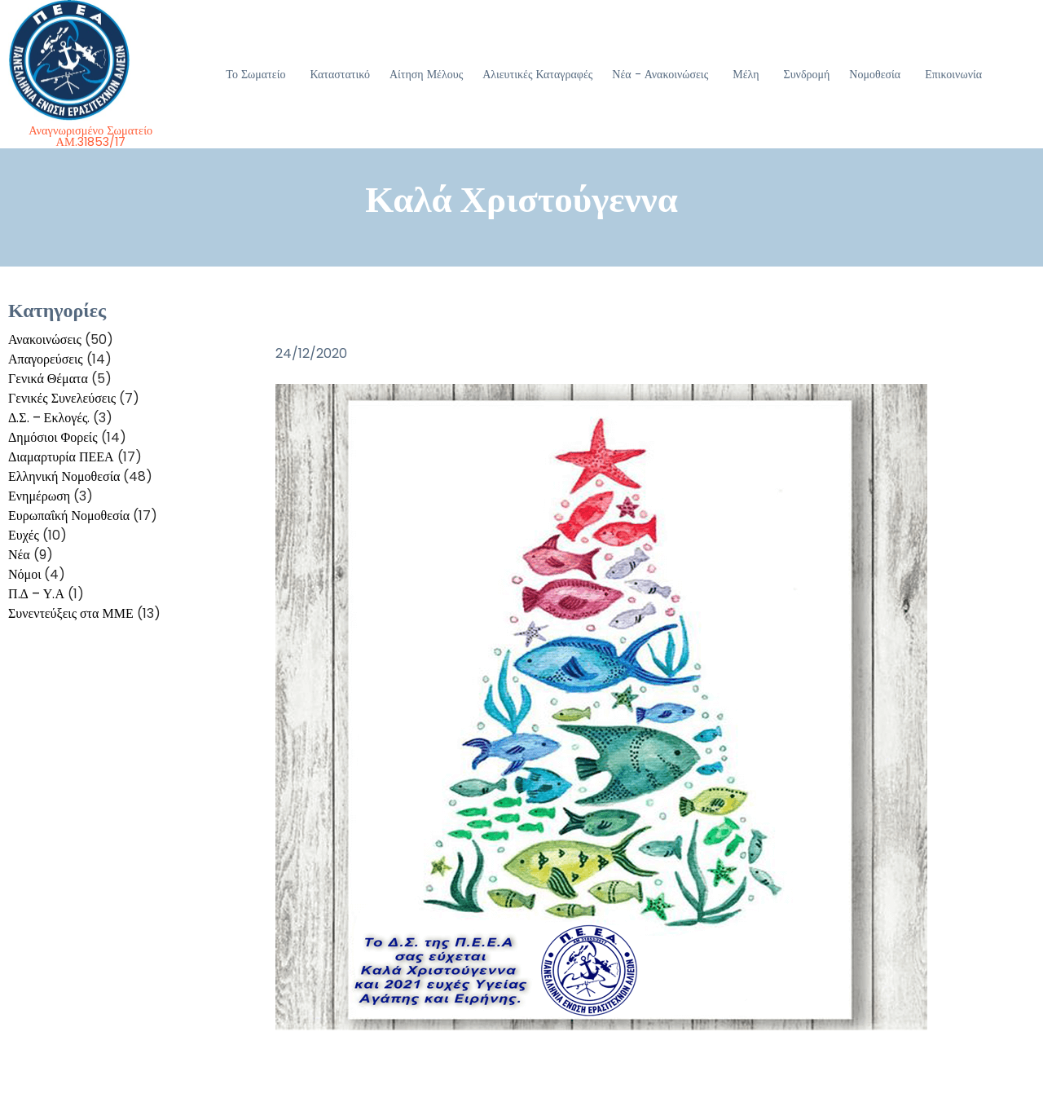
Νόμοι (24, 574)
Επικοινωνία (953, 74)
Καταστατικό (340, 74)
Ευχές (23, 535)
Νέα (19, 554)
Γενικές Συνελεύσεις (62, 398)
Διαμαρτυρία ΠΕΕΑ (61, 456)
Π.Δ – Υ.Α (36, 593)
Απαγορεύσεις (45, 359)
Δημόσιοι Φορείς (53, 437)
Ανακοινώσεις (44, 339)
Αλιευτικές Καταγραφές (537, 74)
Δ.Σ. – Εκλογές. (49, 417)
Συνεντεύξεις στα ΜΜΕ (71, 613)
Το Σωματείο (255, 74)
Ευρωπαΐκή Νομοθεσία (69, 515)
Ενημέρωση (39, 496)
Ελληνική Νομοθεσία (64, 476)
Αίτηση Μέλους (426, 74)
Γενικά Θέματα (48, 378)
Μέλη (746, 74)
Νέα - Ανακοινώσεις (660, 74)
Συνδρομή (807, 74)
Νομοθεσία (874, 74)
